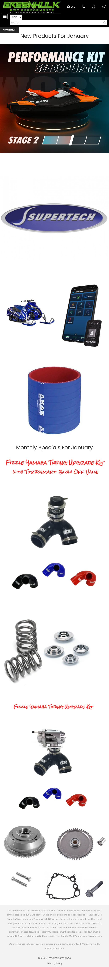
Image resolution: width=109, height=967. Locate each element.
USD (71, 6)
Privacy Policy (54, 963)
